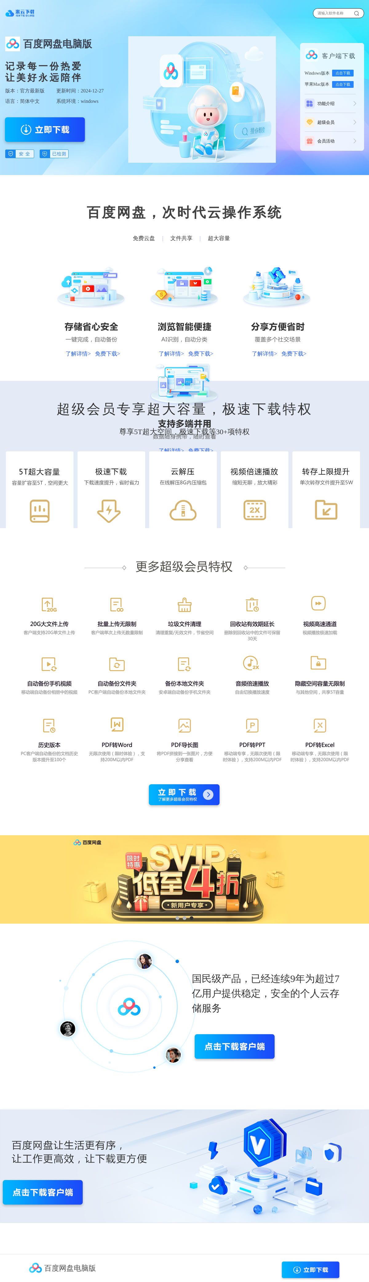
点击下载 (342, 73)
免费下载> (107, 354)
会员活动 (326, 141)
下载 (20, 13)
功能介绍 (326, 103)
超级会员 (326, 122)
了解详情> (78, 354)
